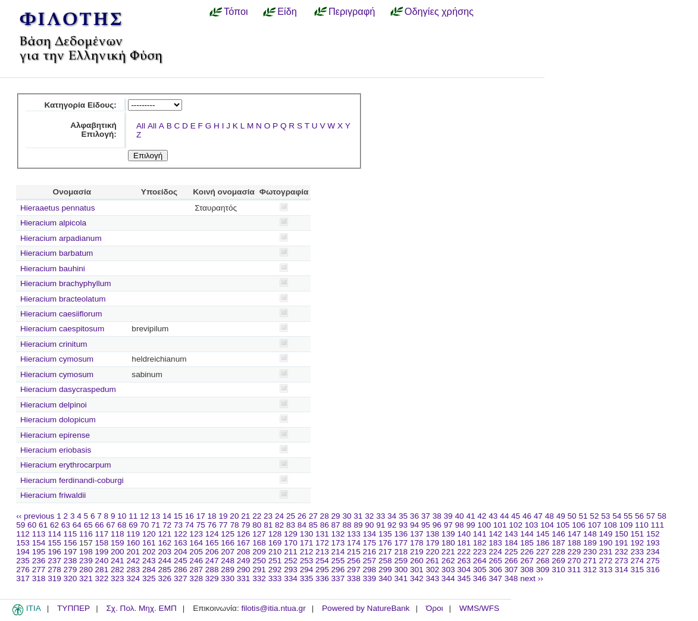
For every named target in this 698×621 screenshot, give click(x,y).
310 (558, 569)
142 (495, 533)
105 (563, 524)
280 (86, 569)
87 (335, 524)
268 (543, 560)
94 (414, 524)
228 (558, 551)
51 (582, 516)
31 (357, 516)
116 (86, 533)
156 (70, 542)
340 (385, 578)
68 (121, 524)
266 (511, 560)
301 (417, 569)
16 (189, 516)
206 (212, 551)
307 (511, 569)
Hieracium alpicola (53, 222)
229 (574, 551)
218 (401, 551)
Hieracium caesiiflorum (61, 313)
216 (370, 551)
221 (448, 551)
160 (133, 542)
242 (133, 560)
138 (432, 533)
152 (653, 533)
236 (39, 560)
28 (324, 516)
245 (180, 560)
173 (338, 542)
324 (133, 578)
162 (164, 542)
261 (432, 560)
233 (637, 551)
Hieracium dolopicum (58, 419)
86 (324, 524)
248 (227, 560)
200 (117, 551)
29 (335, 516)
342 (417, 578)
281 (102, 569)
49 (560, 516)
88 (346, 524)
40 (459, 516)
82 (279, 524)
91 (380, 524)
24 (279, 516)
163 (180, 542)
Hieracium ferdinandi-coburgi (72, 480)
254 (322, 560)
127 (259, 533)
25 (290, 516)
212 (307, 551)
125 (227, 533)
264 (480, 560)
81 (268, 524)
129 (291, 533)
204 (180, 551)
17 (200, 516)
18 (212, 516)
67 (110, 524)
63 (65, 524)
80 (256, 524)
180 (448, 542)
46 (526, 516)
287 (196, 569)
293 (291, 569)
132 (338, 533)
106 (579, 524)
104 (547, 524)
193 (653, 542)
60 (31, 524)
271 (590, 560)
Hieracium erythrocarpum (65, 464)
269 (558, 560)
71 (155, 524)
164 (196, 542)
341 (401, 578)
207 (227, 551)
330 (227, 578)
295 (322, 569)
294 (307, 569)
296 (338, 569)
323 (117, 578)
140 (464, 533)
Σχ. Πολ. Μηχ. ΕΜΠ (141, 608)
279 (70, 569)
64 (77, 524)
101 (500, 524)
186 (543, 542)
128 (275, 533)
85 (313, 524)
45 (515, 516)
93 (403, 524)
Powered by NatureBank (365, 608)
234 (653, 551)
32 (369, 516)
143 (511, 533)
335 (307, 578)
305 (480, 569)
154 (39, 542)
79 (245, 524)
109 (626, 524)
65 (88, 524)
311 (574, 569)
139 (448, 533)
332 (259, 578)
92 (391, 524)
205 (196, 551)
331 (244, 578)
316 (653, 569)
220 (432, 551)
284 (149, 569)
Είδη (287, 11)
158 (102, 542)
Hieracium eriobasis (55, 450)
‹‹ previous (35, 516)
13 (155, 516)
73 (178, 524)
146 (558, 533)
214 (338, 551)
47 (538, 516)
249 (244, 560)
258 (385, 560)
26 (302, 516)
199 (102, 551)
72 (166, 524)
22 (256, 516)
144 (527, 533)
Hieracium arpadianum (61, 238)
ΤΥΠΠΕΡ (73, 608)
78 (234, 524)
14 (166, 516)
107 (595, 524)
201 (133, 551)
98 (459, 524)
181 (464, 542)
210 (275, 551)
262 (448, 560)
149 (606, 533)
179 (432, 542)
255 (338, 560)
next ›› (531, 578)
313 (606, 569)
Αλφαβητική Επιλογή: (93, 130)
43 (493, 516)
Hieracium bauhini (52, 268)
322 (102, 578)
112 (23, 533)
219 (417, 551)
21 (245, 516)
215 (354, 551)
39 (448, 516)
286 (180, 569)
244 (164, 560)
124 (212, 533)
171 (307, 542)
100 (484, 524)
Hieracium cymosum (56, 359)
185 (527, 542)
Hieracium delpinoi (53, 404)
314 (621, 569)
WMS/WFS (479, 608)
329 (212, 578)
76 (212, 524)
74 (189, 524)
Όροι (434, 608)
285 (164, 569)
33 (380, 516)
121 (164, 533)
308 (527, 569)
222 (464, 551)
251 (275, 560)
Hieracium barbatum (56, 253)
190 (606, 542)
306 (495, 569)
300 (401, 569)
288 (212, 569)
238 (70, 560)
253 (307, 560)
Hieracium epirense (55, 435)
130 (307, 533)
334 (291, 578)
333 (275, 578)
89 (357, 524)
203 (164, 551)
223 (480, 551)
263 (464, 560)
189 (590, 542)
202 (149, 551)
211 (291, 551)
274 (637, 560)
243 (149, 560)
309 (543, 569)
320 (70, 578)
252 (291, 560)
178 (417, 542)
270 (574, 560)
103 (532, 524)
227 (543, 551)
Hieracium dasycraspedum (68, 389)
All (140, 125)
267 (527, 560)
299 (385, 569)
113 (39, 533)
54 (616, 516)
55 (628, 516)
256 (354, 560)
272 (606, 560)
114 (54, 533)
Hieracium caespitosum (62, 328)
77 (223, 524)
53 (605, 516)
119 (133, 533)
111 (658, 524)
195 (39, 551)
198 (86, 551)
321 (86, 578)
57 (650, 516)
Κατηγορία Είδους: (80, 105)
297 (354, 569)
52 (594, 516)
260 (417, 560)
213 (322, 551)
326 (164, 578)
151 (637, 533)
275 (653, 560)
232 (621, 551)
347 (495, 578)
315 (637, 569)
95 (425, 524)
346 (480, 578)
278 (54, 569)
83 (290, 524)
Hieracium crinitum (53, 344)
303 (448, 569)
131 (322, 533)
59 (20, 524)
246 (196, 560)
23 (268, 516)
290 (244, 569)
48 (549, 516)
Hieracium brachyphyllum (65, 283)
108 (610, 524)
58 (662, 516)
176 (385, 542)
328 (196, 578)
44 (504, 516)
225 (511, 551)
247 (212, 560)
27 (313, 516)
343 (432, 578)
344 (448, 578)
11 (133, 516)
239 (86, 560)
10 (121, 516)
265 (495, 560)
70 (144, 524)
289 (227, 569)
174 (354, 542)
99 (470, 524)
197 (70, 551)
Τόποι (236, 11)
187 (558, 542)
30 (346, 516)
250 (259, 560)
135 (385, 533)
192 (637, 542)
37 (425, 516)
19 (222, 516)
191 (621, 542)
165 (212, 542)
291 (259, 569)
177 (401, 542)
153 (23, 542)
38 (437, 516)
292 (275, 569)
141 (480, 533)
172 (322, 542)
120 (149, 533)
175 (370, 542)
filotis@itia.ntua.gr (273, 608)
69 (133, 524)
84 (302, 524)
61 (43, 524)
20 (234, 516)
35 (403, 516)
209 (259, 551)
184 (511, 542)
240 (102, 560)
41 (470, 516)
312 (590, 569)
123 (196, 533)
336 (322, 578)
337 (338, 578)
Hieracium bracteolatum (63, 298)
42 (481, 516)
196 (54, 551)
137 (417, 533)
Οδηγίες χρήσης (439, 11)
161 (149, 542)
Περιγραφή (351, 11)
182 (480, 542)
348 (511, 578)
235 (23, 560)
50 (572, 516)
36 (414, 516)
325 (149, 578)
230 (590, 551)
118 (117, 533)
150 (621, 533)
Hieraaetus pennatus (57, 207)
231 (606, 551)
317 (23, 578)
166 (227, 542)
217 (385, 551)
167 (244, 542)
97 (448, 524)
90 (369, 524)
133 (354, 533)
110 (642, 524)
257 (370, 560)
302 (432, 569)
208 (244, 551)
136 (401, 533)
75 (200, 524)
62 (54, 524)
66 (99, 524)
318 (39, 578)
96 (437, 524)
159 (117, 542)
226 (527, 551)
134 (370, 533)
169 (275, 542)
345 (464, 578)
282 (117, 569)
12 (144, 516)
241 (117, 560)
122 (180, 533)
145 (543, 533)
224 (495, 551)
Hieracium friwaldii (53, 495)
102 (515, 524)
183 (495, 542)
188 (574, 542)
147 (574, 533)
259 (401, 560)
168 (259, 542)
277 (39, 569)
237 (54, 560)
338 (354, 578)
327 (180, 578)
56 (639, 516)
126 (244, 533)
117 (102, 533)
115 (70, 533)
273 (621, 560)
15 (178, 516)
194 (23, 551)
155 (54, 542)
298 (370, 569)
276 (23, 569)
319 (54, 578)
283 (133, 569)
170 (291, 542)
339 (370, 578)
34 (391, 516)
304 (464, 569)
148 (590, 533)
